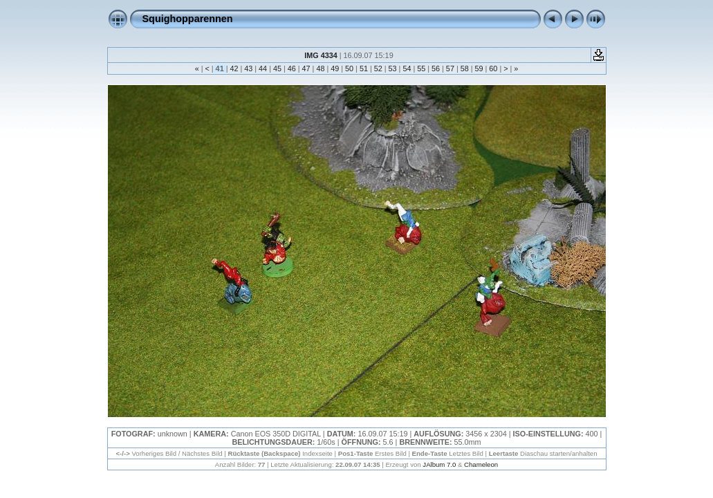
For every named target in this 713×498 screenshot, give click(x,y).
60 (493, 68)
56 (435, 68)
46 (292, 68)
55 (421, 68)
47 (306, 68)
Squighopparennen (187, 18)
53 (393, 68)
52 (378, 68)
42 (234, 68)
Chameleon (481, 464)
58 (465, 68)
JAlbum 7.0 (439, 464)
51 (364, 68)
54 (406, 68)
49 (334, 68)
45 (277, 68)
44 (263, 68)
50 (349, 68)
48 (320, 68)
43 (248, 68)
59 (479, 68)
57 (450, 68)
